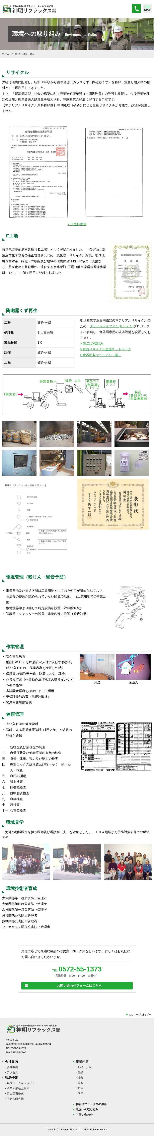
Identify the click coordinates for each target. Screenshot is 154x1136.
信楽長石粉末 (15, 1093)
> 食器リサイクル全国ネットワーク (105, 349)
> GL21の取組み (91, 343)
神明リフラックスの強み (91, 1104)
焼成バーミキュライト (21, 1083)
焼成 (80, 1088)
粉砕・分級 (85, 1067)
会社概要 (12, 1067)
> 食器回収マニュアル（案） (100, 355)
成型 (80, 1082)
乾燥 (80, 1072)
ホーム (5, 53)
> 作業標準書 (77, 224)
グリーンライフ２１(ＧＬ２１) (112, 326)
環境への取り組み (87, 1109)
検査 (80, 1093)
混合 (80, 1077)
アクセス (12, 1072)
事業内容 (82, 1062)
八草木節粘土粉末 (18, 1088)
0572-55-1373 (80, 969)
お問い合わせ (84, 1114)
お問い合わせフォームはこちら (79, 985)
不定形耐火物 (15, 1099)
